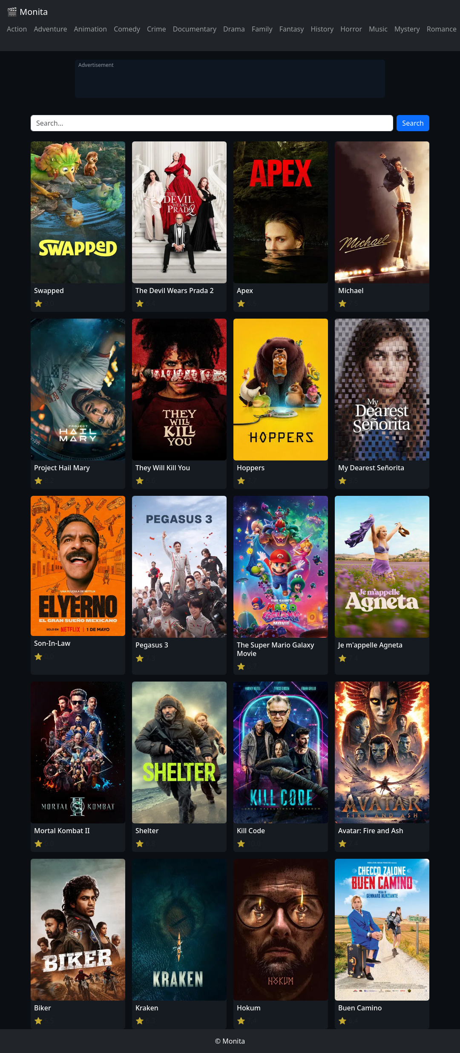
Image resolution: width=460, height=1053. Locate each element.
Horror (351, 29)
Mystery (407, 29)
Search (413, 123)
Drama (234, 29)
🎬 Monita (27, 11)
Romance (442, 29)
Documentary (194, 29)
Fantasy (291, 29)
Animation (90, 29)
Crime (156, 29)
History (322, 29)
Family (262, 29)
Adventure (50, 29)
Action (17, 29)
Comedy (127, 29)
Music (378, 29)
